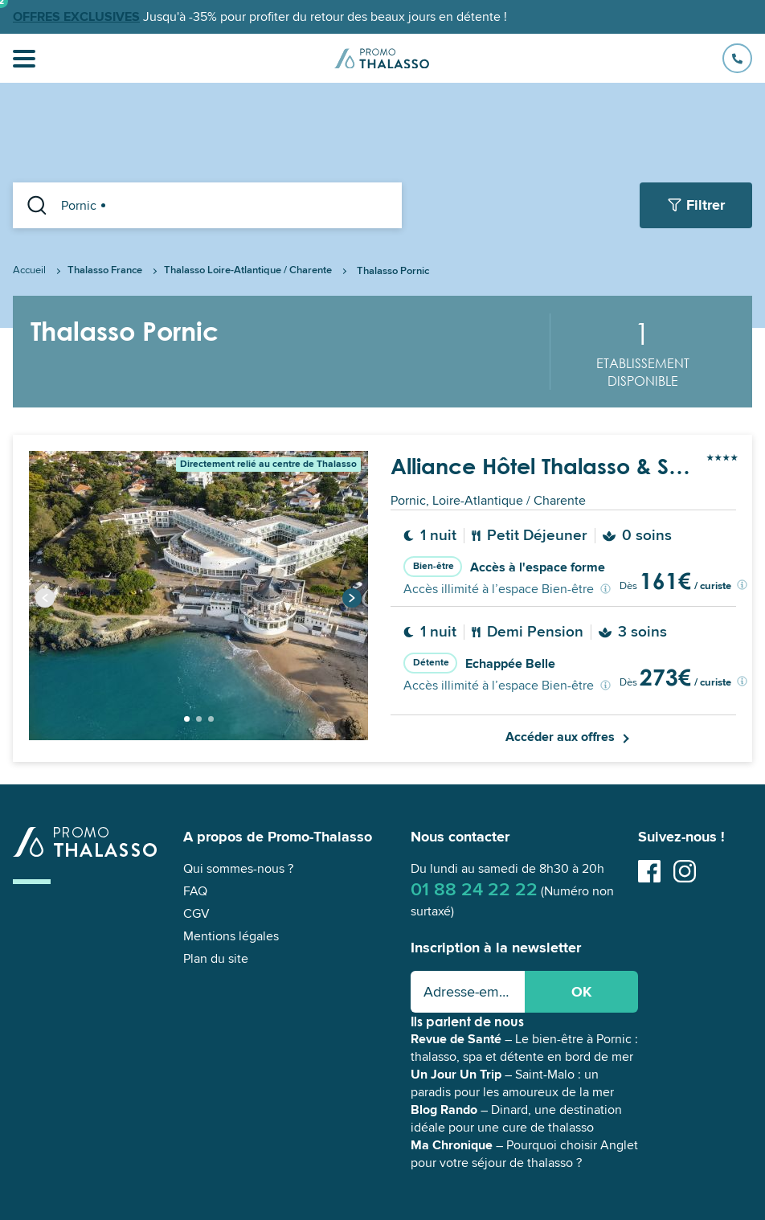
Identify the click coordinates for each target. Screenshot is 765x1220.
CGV (196, 914)
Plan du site (215, 959)
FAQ (195, 891)
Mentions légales (231, 936)
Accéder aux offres (560, 737)
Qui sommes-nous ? (238, 869)
